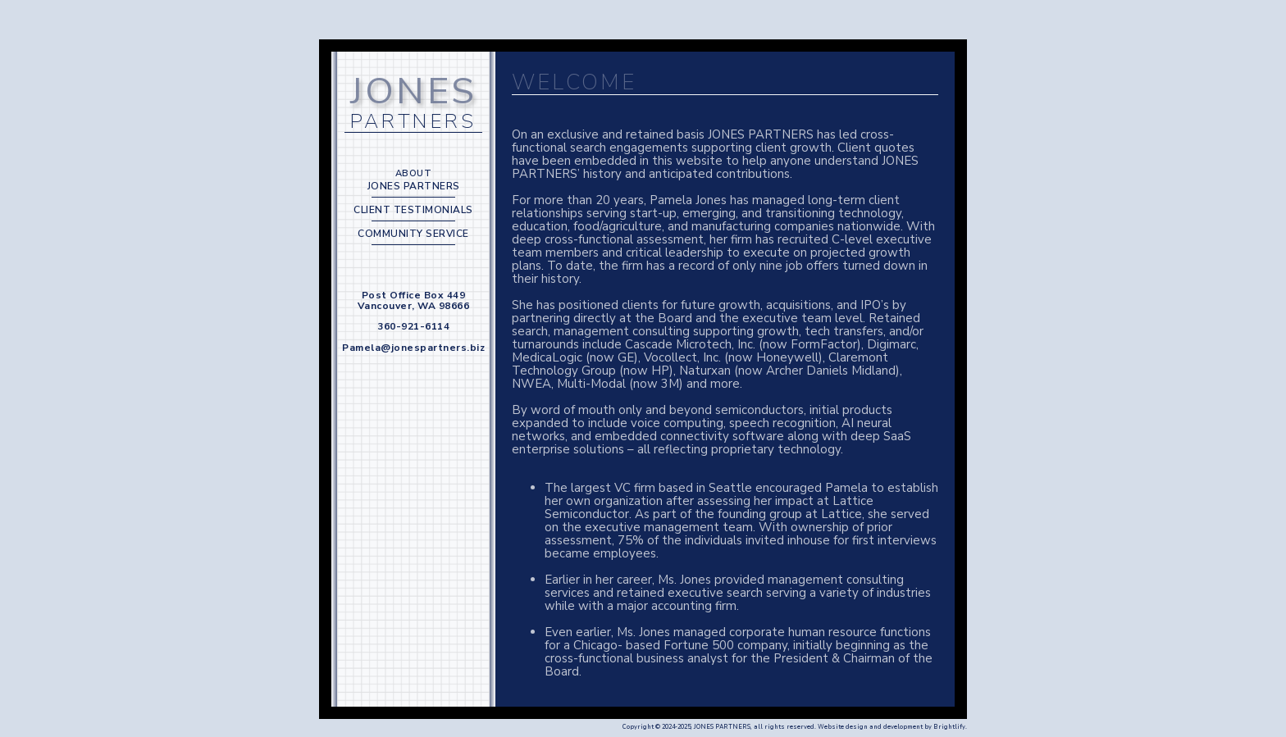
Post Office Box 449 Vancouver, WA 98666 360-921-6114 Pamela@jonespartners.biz (413, 321)
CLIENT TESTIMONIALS (413, 209)
